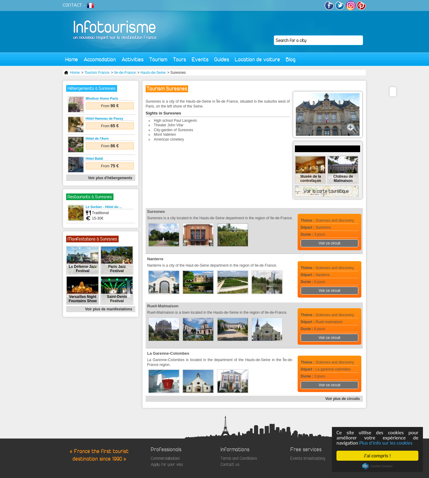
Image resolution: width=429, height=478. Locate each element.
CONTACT (72, 5)
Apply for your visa (167, 464)
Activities (133, 59)
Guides (221, 59)
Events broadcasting (307, 458)
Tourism (158, 59)
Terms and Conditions (239, 458)
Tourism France (97, 72)
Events (200, 59)
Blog (291, 59)
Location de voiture (257, 59)
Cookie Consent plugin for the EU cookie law (377, 466)
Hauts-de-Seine (153, 72)
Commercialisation (165, 458)
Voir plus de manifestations (108, 309)
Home (71, 59)
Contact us (230, 464)
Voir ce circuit (329, 243)
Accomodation (100, 59)
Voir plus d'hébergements (110, 178)
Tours (179, 59)
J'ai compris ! (377, 455)
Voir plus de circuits (342, 399)
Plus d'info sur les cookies (386, 443)
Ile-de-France (125, 72)
